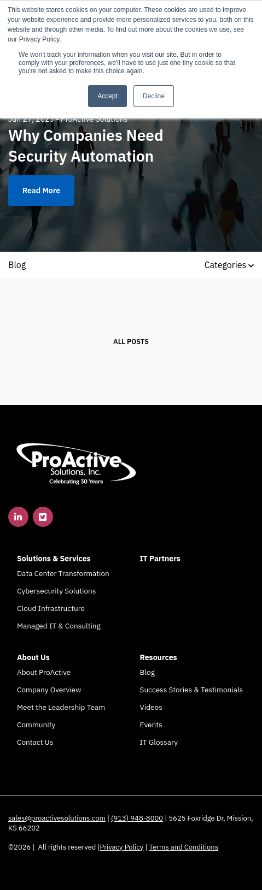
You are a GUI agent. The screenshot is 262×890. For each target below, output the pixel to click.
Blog (17, 264)
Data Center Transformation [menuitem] (63, 573)
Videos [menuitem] (151, 707)
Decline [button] (154, 96)
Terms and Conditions (184, 847)
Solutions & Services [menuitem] (54, 558)
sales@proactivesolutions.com (57, 818)
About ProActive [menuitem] (44, 672)
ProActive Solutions (94, 119)
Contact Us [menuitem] (35, 742)
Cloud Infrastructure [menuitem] (51, 608)
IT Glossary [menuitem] (159, 742)
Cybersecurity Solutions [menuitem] (56, 591)
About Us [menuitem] (33, 657)
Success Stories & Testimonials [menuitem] (191, 690)
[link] (76, 462)
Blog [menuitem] (147, 672)
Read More (41, 190)
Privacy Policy (122, 847)
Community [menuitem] (36, 724)
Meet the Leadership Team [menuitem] (61, 707)
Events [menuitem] (151, 724)
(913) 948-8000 (137, 818)
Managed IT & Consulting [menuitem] (59, 626)
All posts (131, 341)
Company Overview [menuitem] (49, 690)
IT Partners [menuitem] (160, 558)
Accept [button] (107, 96)
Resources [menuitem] (158, 657)
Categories (229, 264)
